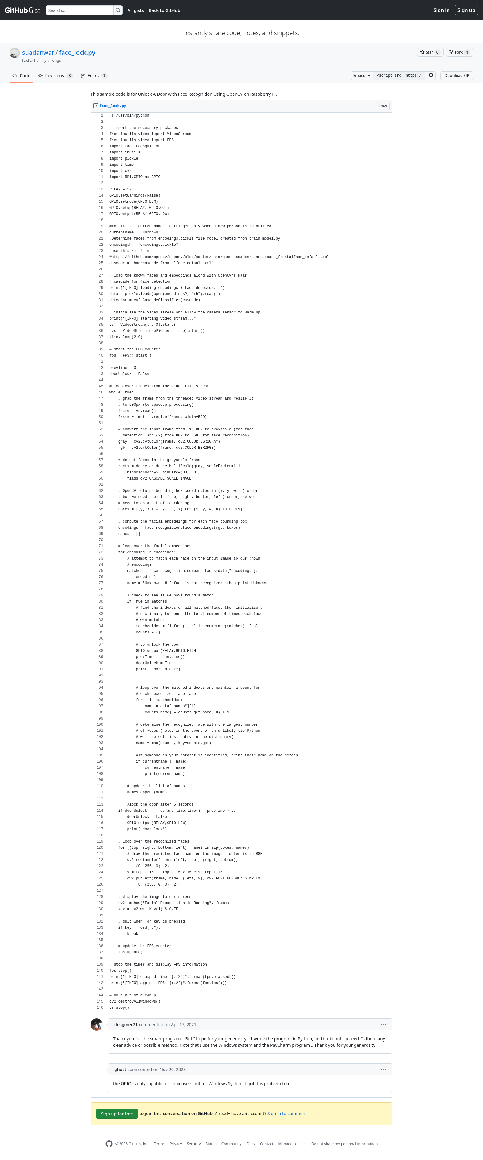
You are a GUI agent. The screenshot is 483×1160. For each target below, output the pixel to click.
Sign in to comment (287, 1113)
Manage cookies (292, 1143)
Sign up (466, 10)
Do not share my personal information (344, 1143)
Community (231, 1143)
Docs (250, 1143)
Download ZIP (456, 75)
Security (194, 1143)
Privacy (176, 1143)
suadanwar (38, 52)
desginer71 (126, 1024)
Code (21, 75)
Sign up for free (117, 1114)
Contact (266, 1143)
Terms (159, 1143)
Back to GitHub (164, 10)
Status (211, 1143)
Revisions (55, 76)
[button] (430, 75)
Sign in (442, 10)
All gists (136, 10)
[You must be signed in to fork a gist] (459, 52)
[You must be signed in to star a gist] (430, 52)
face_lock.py (77, 52)
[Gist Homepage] (23, 10)
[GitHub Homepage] (109, 1144)
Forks (94, 76)
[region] (241, 562)
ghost (120, 1069)
